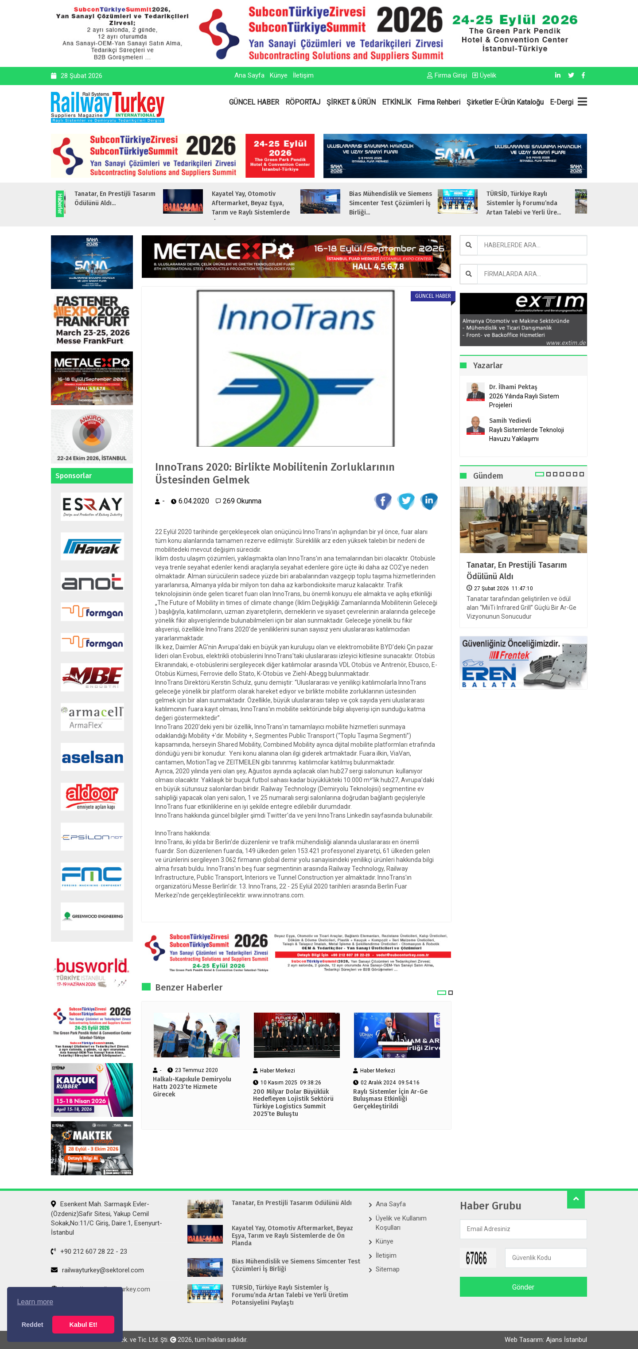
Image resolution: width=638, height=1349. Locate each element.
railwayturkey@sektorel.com (97, 1270)
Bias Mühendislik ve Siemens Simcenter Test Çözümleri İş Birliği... (405, 203)
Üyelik (484, 75)
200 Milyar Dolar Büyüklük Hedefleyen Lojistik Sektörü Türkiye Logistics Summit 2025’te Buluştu (293, 1103)
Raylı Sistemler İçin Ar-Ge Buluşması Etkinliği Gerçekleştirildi (390, 1099)
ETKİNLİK (396, 102)
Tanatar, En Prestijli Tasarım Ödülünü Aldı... (129, 198)
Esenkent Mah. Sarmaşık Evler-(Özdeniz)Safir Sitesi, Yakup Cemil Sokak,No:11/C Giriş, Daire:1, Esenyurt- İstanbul (106, 1218)
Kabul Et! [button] (83, 1324)
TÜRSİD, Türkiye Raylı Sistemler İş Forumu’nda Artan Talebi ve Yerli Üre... (538, 203)
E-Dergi (561, 102)
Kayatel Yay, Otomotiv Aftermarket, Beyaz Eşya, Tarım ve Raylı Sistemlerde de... (265, 208)
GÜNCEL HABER (254, 102)
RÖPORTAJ (302, 102)
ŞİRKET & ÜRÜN (351, 102)
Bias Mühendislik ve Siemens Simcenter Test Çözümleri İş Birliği (296, 1265)
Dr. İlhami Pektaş (513, 387)
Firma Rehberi (438, 102)
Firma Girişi (447, 75)
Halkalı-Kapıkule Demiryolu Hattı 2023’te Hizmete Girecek (192, 1087)
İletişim (303, 75)
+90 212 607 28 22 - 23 (89, 1251)
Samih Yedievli (510, 421)
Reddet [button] (32, 1324)
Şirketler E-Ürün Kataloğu (505, 102)
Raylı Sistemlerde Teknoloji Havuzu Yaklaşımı (526, 434)
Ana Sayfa (249, 75)
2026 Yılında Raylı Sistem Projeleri (524, 401)
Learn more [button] (35, 1302)
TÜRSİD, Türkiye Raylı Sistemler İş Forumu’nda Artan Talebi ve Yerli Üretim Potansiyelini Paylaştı (290, 1295)
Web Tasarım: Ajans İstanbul (546, 1340)
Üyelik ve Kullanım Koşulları (401, 1223)
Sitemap (388, 1269)
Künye (279, 75)
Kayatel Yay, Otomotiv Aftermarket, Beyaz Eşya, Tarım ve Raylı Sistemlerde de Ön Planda (292, 1236)
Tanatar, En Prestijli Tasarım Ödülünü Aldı (517, 570)
